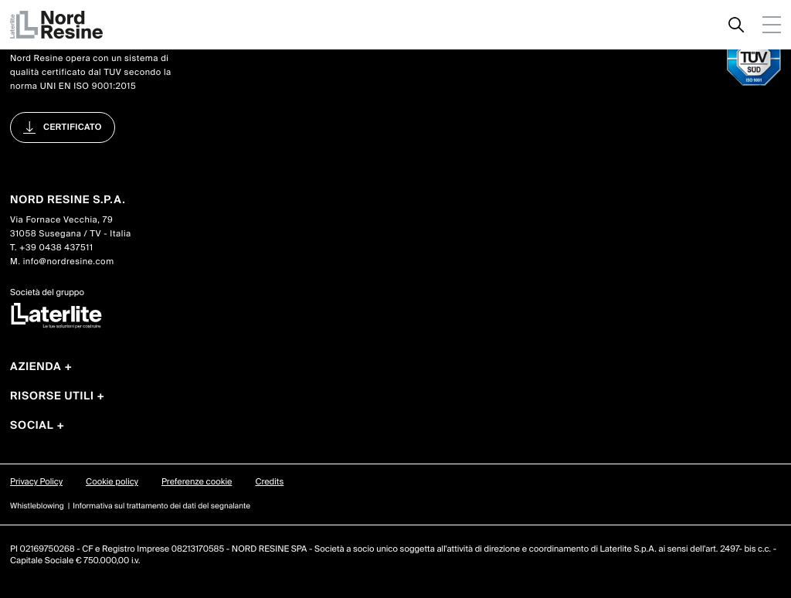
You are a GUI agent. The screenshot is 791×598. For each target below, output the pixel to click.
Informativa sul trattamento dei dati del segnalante (161, 506)
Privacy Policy (36, 482)
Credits (269, 482)
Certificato (72, 127)
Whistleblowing (37, 506)
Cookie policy (112, 482)
